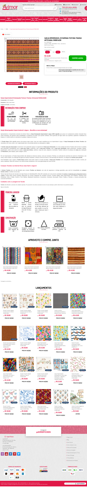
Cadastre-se (83, 4)
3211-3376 (6, 450)
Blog (68, 439)
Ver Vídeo (6, 34)
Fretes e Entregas (70, 455)
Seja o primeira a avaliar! (49, 47)
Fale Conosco (75, 4)
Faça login (32, 4)
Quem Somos (70, 442)
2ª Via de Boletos (70, 458)
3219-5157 (65, 11)
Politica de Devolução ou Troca (73, 452)
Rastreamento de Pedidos (72, 460)
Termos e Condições (71, 450)
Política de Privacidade (71, 447)
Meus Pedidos (59, 4)
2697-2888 (6, 443)
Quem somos (67, 4)
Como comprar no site (71, 445)
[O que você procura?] (54, 8)
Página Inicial (69, 437)
